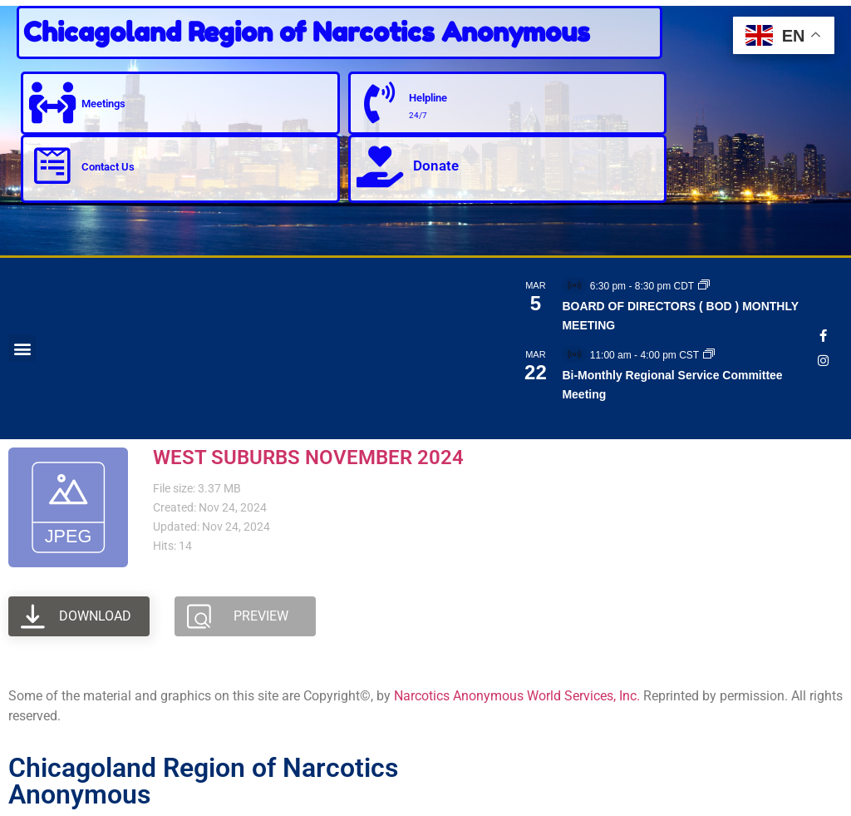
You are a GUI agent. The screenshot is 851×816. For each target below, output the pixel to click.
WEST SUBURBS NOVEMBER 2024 (308, 457)
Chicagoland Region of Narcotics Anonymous (306, 32)
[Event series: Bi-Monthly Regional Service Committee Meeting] (709, 355)
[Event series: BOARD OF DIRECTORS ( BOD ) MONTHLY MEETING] (704, 286)
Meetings (103, 103)
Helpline (428, 97)
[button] (22, 348)
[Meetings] (52, 103)
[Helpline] (380, 103)
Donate (436, 165)
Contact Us (108, 167)
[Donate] (380, 166)
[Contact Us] (52, 166)
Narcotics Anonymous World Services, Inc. (517, 696)
